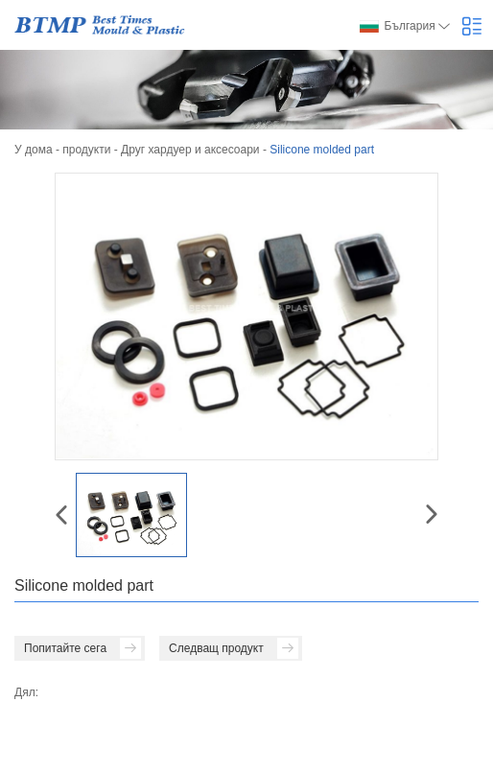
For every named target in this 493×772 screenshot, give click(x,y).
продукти (86, 149)
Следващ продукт (233, 648)
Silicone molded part (322, 149)
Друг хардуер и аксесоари (190, 149)
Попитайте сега (82, 648)
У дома (33, 149)
